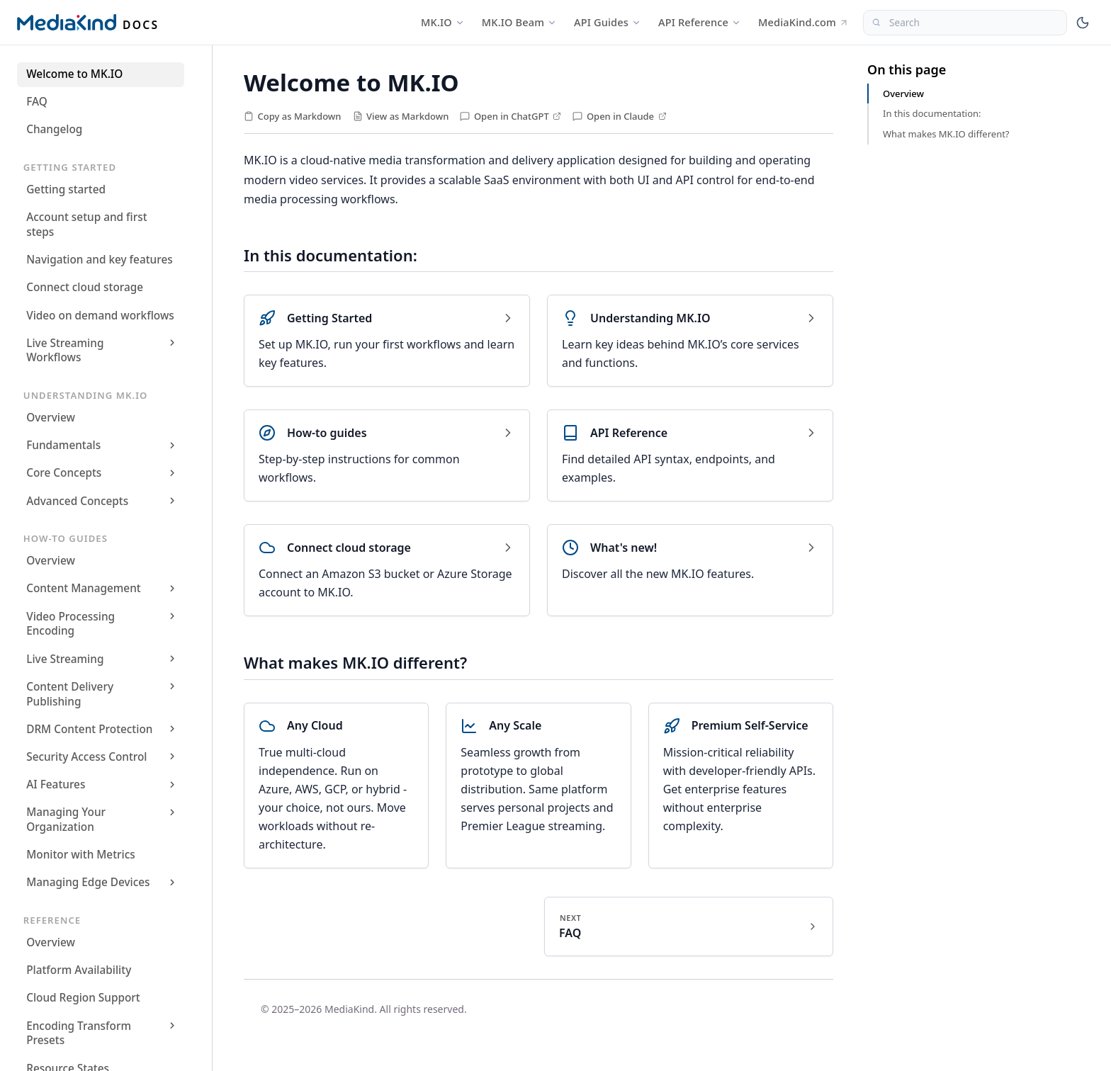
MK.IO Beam (519, 22)
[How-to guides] (386, 455)
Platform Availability (78, 970)
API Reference (699, 22)
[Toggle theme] (1082, 22)
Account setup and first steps (86, 224)
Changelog (54, 129)
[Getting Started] (386, 340)
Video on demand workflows (100, 315)
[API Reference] (690, 455)
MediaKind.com (803, 22)
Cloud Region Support (83, 997)
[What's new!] (690, 570)
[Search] (965, 22)
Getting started (66, 189)
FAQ (36, 101)
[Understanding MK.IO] (690, 340)
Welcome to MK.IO (74, 74)
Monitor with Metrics (80, 854)
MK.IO (443, 22)
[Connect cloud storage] (386, 570)
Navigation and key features (99, 259)
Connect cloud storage (84, 287)
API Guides (607, 22)
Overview (50, 417)
